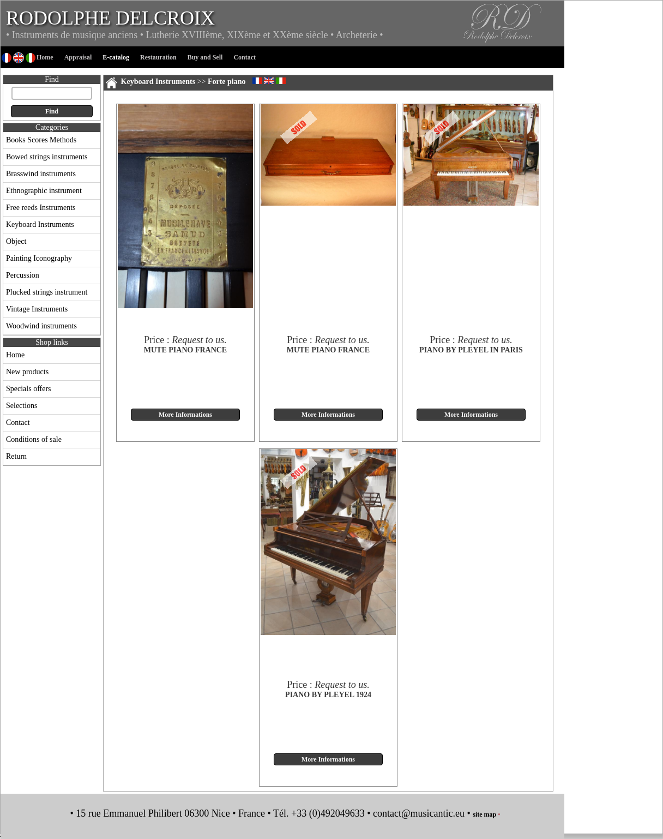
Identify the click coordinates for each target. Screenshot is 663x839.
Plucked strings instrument (46, 292)
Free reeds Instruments (41, 207)
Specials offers (28, 389)
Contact (18, 422)
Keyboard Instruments (40, 224)
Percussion (22, 275)
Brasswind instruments (41, 174)
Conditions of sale (34, 439)
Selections (22, 405)
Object (16, 241)
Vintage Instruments (37, 309)
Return (16, 456)
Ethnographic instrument (44, 191)
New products (27, 372)
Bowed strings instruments (46, 157)
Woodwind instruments (41, 326)
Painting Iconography (39, 258)
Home (15, 355)
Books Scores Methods (41, 140)
